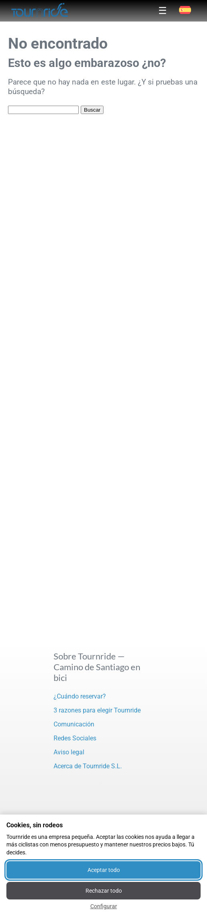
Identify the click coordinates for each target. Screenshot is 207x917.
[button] (185, 10)
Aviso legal (69, 752)
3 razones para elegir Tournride (97, 710)
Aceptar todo (104, 870)
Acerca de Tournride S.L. (88, 766)
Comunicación (74, 724)
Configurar (103, 906)
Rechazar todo (104, 890)
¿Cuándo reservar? (80, 696)
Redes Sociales (75, 738)
